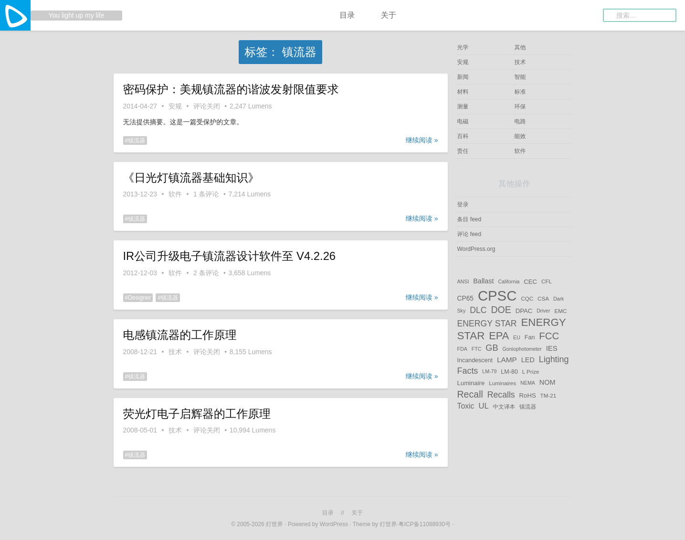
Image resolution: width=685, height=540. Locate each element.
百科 (463, 136)
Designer (139, 297)
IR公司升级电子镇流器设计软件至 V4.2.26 (229, 255)
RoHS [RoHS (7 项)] (527, 395)
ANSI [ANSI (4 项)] (463, 281)
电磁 (463, 121)
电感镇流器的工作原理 (180, 334)
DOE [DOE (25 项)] (501, 309)
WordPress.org (476, 249)
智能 (520, 77)
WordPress (334, 524)
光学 (463, 47)
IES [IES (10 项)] (552, 348)
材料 (463, 91)
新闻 (463, 77)
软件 (175, 194)
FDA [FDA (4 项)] (462, 349)
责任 (463, 151)
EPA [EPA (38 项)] (499, 336)
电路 (520, 121)
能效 (520, 136)
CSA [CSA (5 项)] (543, 298)
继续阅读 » (422, 140)
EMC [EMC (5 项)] (560, 311)
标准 (520, 91)
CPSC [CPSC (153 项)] (497, 295)
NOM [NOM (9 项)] (547, 383)
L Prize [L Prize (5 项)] (530, 371)
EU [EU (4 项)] (516, 337)
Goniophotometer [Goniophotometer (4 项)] (521, 349)
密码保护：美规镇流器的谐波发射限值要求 (231, 89)
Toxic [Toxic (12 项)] (465, 406)
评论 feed (469, 234)
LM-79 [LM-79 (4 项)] (489, 372)
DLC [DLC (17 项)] (478, 310)
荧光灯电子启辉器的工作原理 (197, 413)
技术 (175, 352)
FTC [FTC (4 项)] (477, 349)
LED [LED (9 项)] (528, 360)
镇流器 (136, 140)
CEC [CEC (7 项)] (530, 281)
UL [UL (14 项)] (483, 405)
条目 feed (469, 219)
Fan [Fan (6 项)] (530, 337)
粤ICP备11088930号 (426, 524)
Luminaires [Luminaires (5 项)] (502, 383)
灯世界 (274, 524)
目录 (347, 15)
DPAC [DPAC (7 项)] (524, 310)
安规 (175, 106)
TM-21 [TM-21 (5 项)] (548, 395)
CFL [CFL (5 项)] (546, 281)
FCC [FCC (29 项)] (549, 336)
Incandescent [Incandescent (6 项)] (475, 360)
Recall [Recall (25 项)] (470, 394)
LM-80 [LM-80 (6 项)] (509, 371)
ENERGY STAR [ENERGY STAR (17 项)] (487, 323)
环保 (520, 106)
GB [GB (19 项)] (491, 348)
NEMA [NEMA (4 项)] (527, 383)
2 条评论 (206, 273)
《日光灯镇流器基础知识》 (191, 177)
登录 (463, 204)
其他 (520, 47)
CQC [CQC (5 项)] (527, 298)
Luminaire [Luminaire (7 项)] (471, 383)
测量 (463, 106)
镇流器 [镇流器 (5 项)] (527, 406)
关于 (388, 15)
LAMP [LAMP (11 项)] (507, 360)
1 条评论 (206, 194)
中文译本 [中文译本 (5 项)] (504, 406)
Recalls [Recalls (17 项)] (501, 394)
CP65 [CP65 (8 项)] (465, 298)
